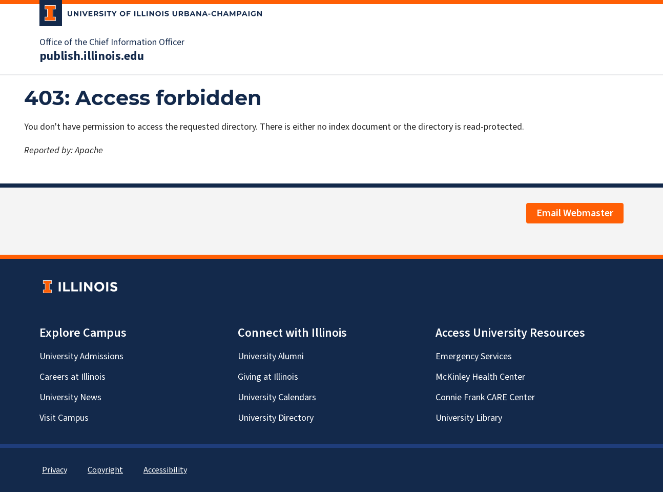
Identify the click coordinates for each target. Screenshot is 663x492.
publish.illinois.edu (91, 56)
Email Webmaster (574, 213)
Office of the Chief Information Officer (111, 42)
